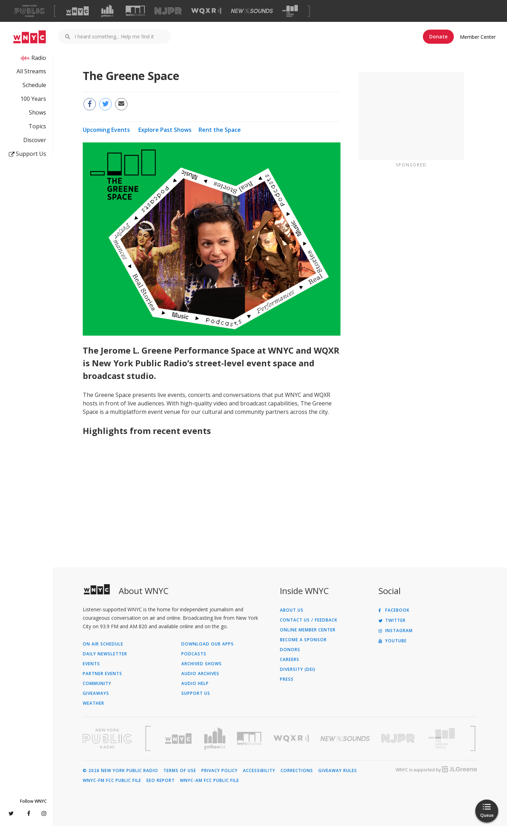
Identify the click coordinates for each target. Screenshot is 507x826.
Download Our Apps (207, 644)
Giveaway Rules (337, 771)
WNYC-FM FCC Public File (112, 780)
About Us (291, 610)
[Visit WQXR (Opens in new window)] (206, 11)
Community (97, 683)
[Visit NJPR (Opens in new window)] (168, 11)
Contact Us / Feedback (308, 620)
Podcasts (193, 654)
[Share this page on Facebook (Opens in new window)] (89, 104)
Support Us (27, 154)
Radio (38, 58)
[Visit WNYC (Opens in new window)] (77, 11)
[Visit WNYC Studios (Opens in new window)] (135, 11)
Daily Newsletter (105, 654)
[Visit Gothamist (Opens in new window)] (107, 11)
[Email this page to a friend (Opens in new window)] (121, 104)
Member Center (478, 36)
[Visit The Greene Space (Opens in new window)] (290, 11)
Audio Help (195, 683)
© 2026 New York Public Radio (120, 771)
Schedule (34, 85)
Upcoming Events (106, 130)
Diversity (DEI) (297, 669)
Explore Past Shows (165, 130)
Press (287, 679)
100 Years (33, 99)
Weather (93, 703)
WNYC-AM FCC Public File (209, 780)
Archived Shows (201, 664)
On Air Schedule (103, 644)
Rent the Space (220, 130)
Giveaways (96, 693)
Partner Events (102, 674)
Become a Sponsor (303, 640)
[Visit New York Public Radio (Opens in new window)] (107, 738)
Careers (289, 659)
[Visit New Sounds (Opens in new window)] (252, 10)
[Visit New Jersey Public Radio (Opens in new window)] (399, 738)
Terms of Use (179, 771)
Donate (438, 36)
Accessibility (259, 771)
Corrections (297, 771)
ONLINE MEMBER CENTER (308, 630)
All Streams (31, 71)
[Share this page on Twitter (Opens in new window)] (105, 104)
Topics (37, 126)
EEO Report (160, 780)
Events (91, 664)
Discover (34, 140)
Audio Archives (200, 674)
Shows (37, 112)
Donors (290, 650)
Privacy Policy (219, 771)
